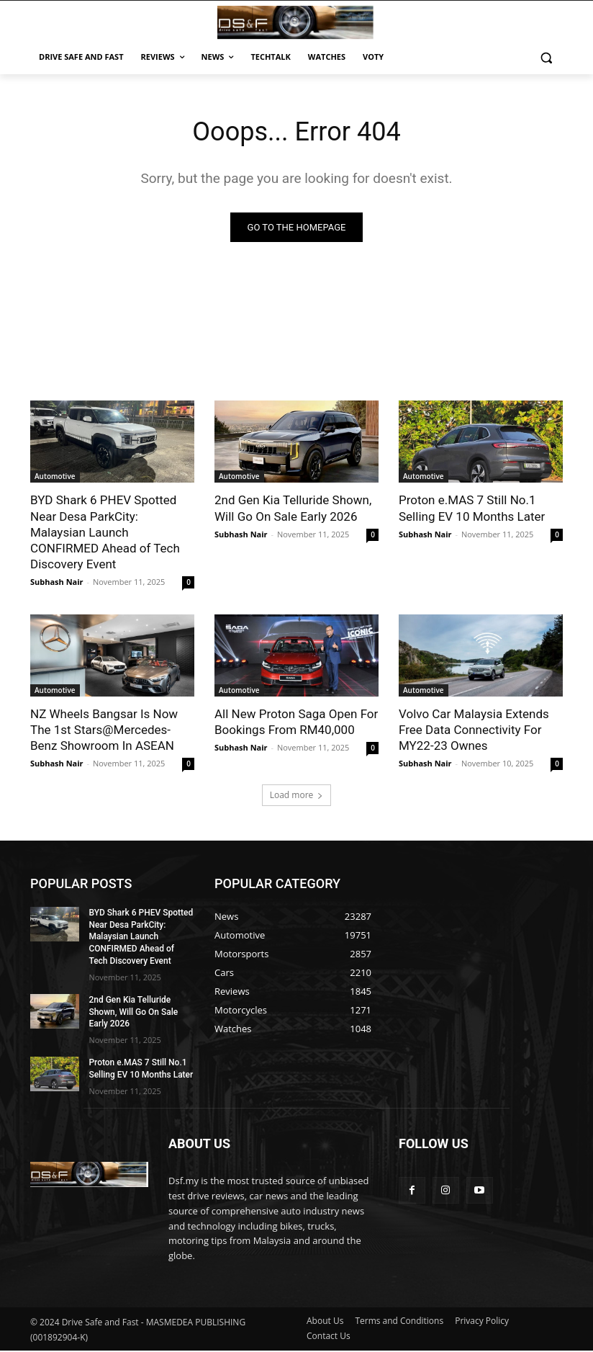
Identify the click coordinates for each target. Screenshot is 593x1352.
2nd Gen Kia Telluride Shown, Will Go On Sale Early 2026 (133, 1013)
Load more (297, 796)
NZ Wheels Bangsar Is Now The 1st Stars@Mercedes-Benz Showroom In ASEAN (104, 731)
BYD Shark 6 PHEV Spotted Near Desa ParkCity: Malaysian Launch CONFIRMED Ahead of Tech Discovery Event (105, 534)
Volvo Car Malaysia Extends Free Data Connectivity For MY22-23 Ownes (474, 731)
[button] (546, 57)
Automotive (55, 478)
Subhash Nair (56, 583)
